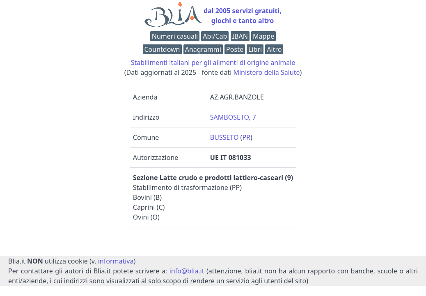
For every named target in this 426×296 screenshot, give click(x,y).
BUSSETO (224, 137)
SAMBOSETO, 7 (233, 117)
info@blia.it (186, 270)
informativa (116, 261)
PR (246, 137)
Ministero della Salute (266, 72)
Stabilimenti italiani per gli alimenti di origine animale (213, 62)
